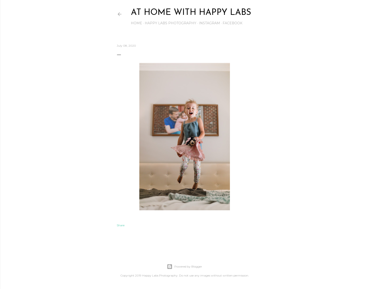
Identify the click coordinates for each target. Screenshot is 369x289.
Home (136, 23)
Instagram (209, 23)
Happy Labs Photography (170, 23)
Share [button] (120, 225)
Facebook (232, 23)
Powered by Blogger (184, 266)
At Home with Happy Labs (191, 12)
